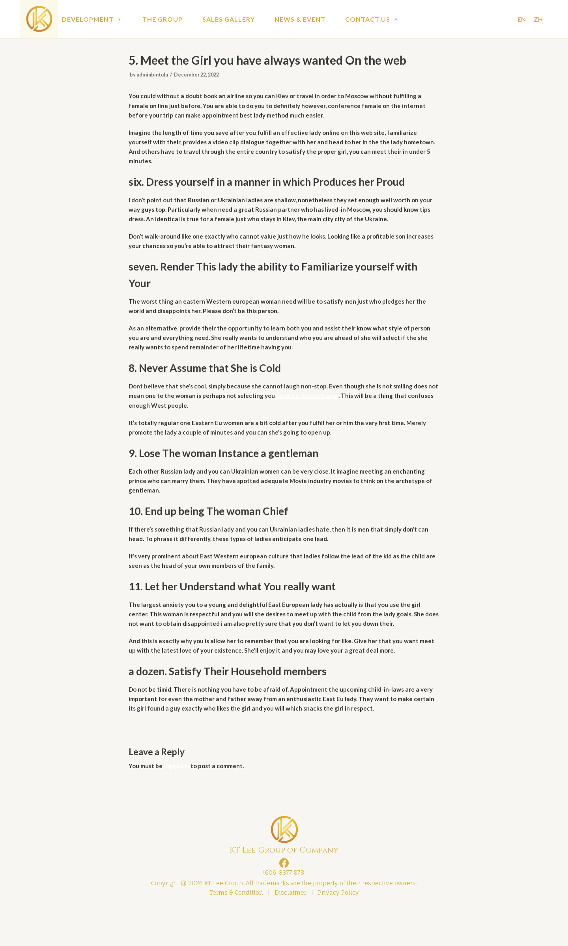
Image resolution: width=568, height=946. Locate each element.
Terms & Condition (236, 929)
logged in (179, 800)
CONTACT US (372, 19)
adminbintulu (154, 76)
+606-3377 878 (281, 908)
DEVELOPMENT (92, 19)
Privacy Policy (338, 929)
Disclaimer (290, 929)
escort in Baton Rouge (342, 413)
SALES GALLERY (228, 19)
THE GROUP (162, 19)
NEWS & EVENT (300, 19)
